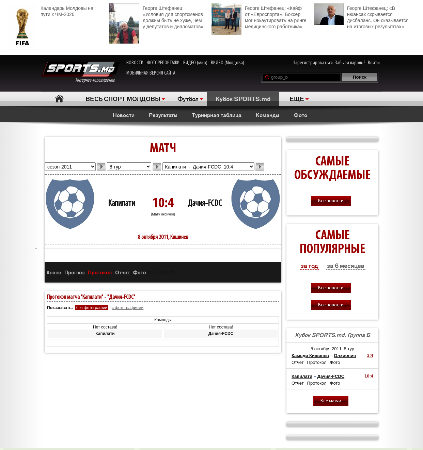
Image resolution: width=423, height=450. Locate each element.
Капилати (121, 203)
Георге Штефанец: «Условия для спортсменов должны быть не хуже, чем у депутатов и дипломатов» (156, 16)
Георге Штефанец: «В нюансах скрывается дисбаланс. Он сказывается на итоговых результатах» (361, 16)
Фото (300, 114)
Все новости (331, 201)
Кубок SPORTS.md (243, 98)
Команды (267, 114)
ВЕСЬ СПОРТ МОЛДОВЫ (122, 98)
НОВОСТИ (134, 63)
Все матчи (330, 401)
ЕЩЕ (296, 98)
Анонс (53, 272)
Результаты (163, 114)
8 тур (349, 348)
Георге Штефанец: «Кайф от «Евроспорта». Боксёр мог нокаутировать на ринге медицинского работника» (259, 16)
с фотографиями (127, 307)
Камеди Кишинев (310, 355)
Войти (374, 63)
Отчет (122, 272)
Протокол (100, 272)
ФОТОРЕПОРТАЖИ (163, 63)
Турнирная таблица (216, 114)
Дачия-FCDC (205, 203)
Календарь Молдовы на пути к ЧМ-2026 (50, 10)
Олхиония (345, 355)
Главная (59, 98)
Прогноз (74, 272)
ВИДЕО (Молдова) (227, 63)
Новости (124, 114)
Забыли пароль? (350, 63)
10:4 (368, 376)
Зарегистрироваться (313, 63)
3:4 (370, 355)
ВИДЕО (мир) (195, 63)
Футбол (188, 98)
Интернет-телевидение (80, 72)
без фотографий (91, 307)
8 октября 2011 (326, 348)
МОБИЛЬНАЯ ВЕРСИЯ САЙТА (150, 73)
